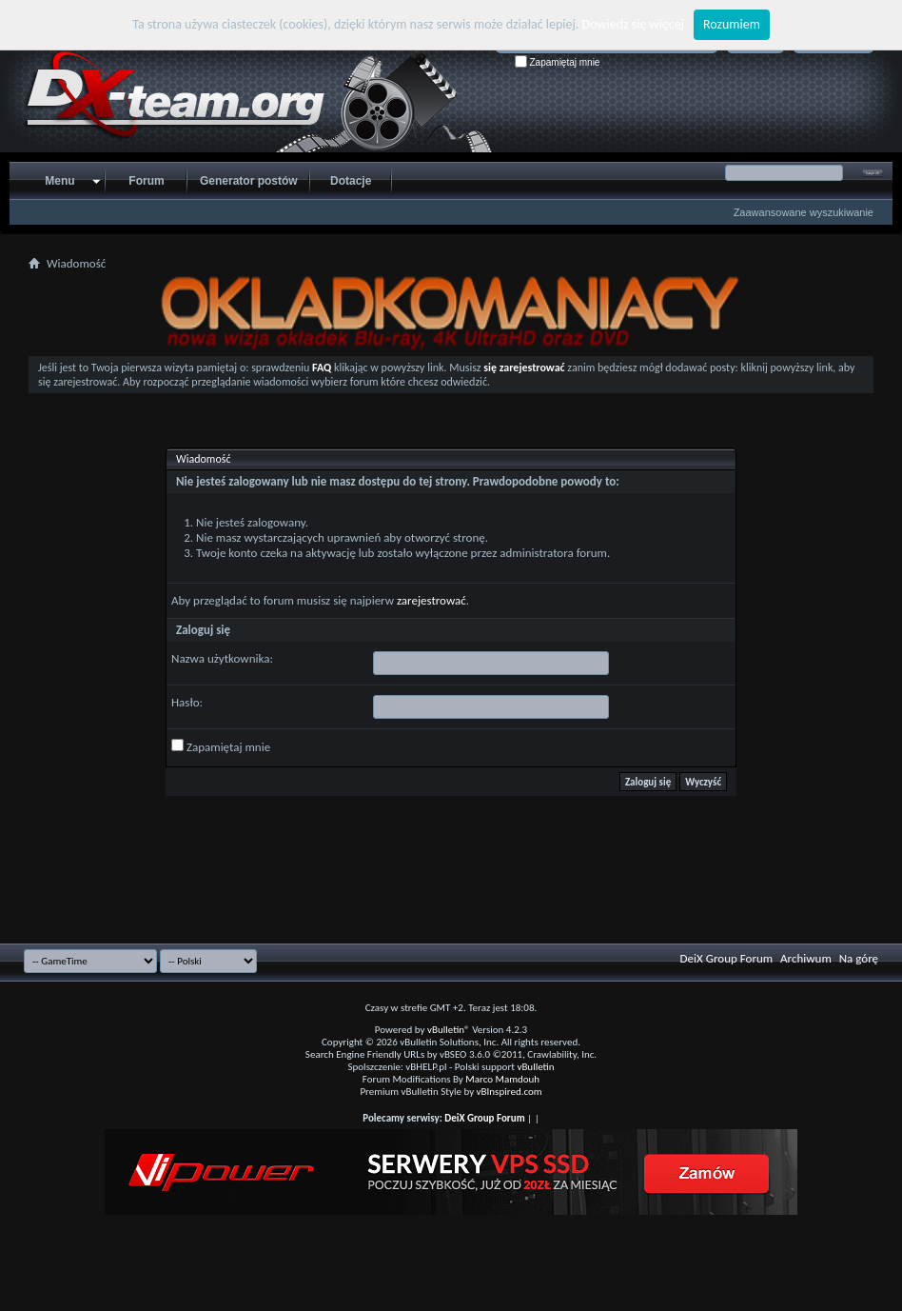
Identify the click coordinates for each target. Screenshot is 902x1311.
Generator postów (249, 181)
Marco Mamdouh (502, 1079)
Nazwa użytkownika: (222, 658)
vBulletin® (448, 1029)
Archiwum (806, 958)
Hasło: (187, 702)
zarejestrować (431, 600)
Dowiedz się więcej (633, 24)
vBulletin (535, 1067)
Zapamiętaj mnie (557, 62)
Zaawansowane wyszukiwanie (803, 212)
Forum (146, 181)
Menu (59, 181)
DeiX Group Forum (727, 958)
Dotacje (350, 181)
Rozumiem (731, 24)
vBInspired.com (509, 1091)
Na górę (858, 958)
